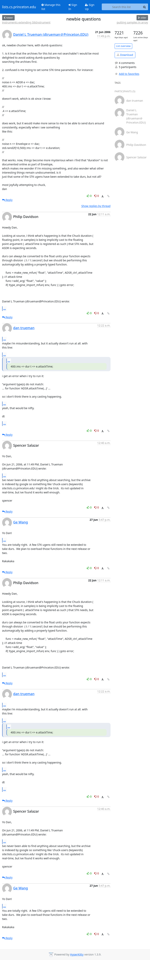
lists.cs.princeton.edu (19, 6)
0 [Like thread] (89, 196)
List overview (123, 46)
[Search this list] (121, 7)
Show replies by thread (95, 206)
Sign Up (89, 7)
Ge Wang (20, 522)
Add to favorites (127, 74)
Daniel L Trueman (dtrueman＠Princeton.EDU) (50, 34)
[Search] (144, 7)
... (4, 308)
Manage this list (50, 7)
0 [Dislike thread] (96, 196)
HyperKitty (76, 954)
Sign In (73, 7)
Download (125, 55)
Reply (7, 200)
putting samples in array (132, 22)
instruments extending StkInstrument (26, 22)
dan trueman (24, 327)
